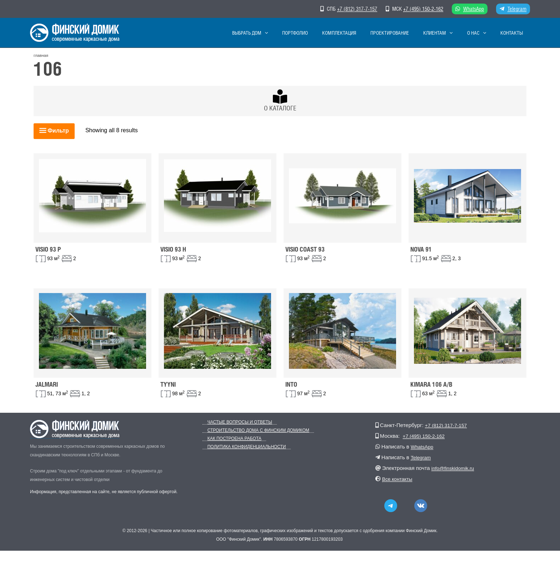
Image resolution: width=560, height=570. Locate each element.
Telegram (517, 9)
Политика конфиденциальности (241, 447)
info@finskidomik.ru (454, 468)
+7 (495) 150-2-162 (423, 9)
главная (41, 55)
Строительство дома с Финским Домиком (253, 430)
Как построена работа (229, 438)
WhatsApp (473, 9)
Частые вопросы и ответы (234, 422)
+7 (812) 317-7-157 (357, 9)
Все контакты (398, 479)
